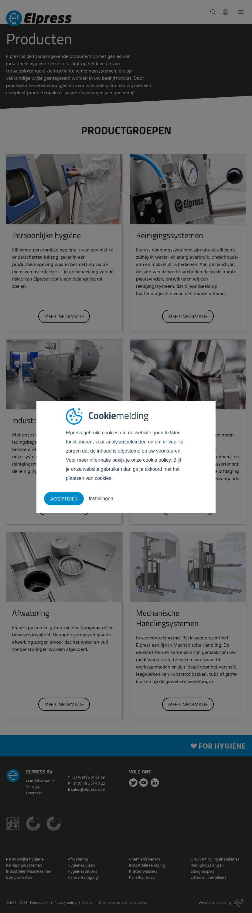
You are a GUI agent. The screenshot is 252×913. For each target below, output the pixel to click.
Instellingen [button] (101, 498)
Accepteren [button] (64, 499)
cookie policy (156, 460)
